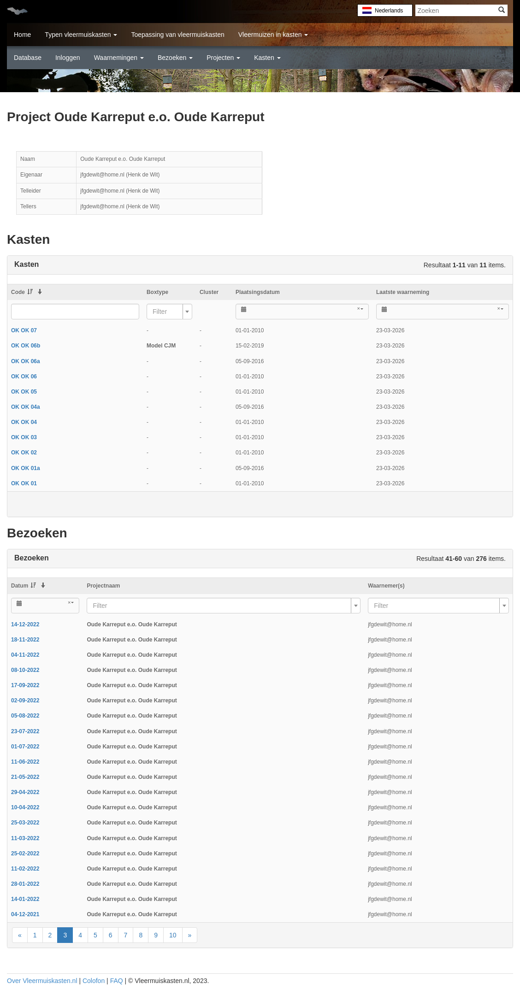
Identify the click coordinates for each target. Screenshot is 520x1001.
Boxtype (157, 292)
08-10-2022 (25, 670)
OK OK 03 (24, 437)
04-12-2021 (25, 914)
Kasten (267, 57)
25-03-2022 (25, 822)
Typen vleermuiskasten (81, 34)
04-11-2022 (25, 655)
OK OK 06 (24, 376)
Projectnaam (103, 586)
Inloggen (67, 57)
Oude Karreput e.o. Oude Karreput (132, 624)
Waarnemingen (119, 57)
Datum (23, 586)
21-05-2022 (25, 777)
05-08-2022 (25, 715)
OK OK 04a (25, 407)
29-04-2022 (25, 792)
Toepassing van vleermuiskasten (177, 34)
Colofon (94, 980)
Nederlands (388, 10)
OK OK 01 (24, 483)
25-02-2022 (25, 853)
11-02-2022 (25, 869)
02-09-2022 (25, 700)
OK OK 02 (24, 452)
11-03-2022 (25, 838)
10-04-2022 (25, 807)
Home (22, 34)
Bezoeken (175, 57)
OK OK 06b (25, 345)
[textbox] (167, 311)
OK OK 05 (24, 392)
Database (27, 57)
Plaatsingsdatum (258, 292)
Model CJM (161, 345)
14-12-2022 (25, 624)
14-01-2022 (25, 899)
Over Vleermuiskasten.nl (42, 980)
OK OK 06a (25, 361)
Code (22, 292)
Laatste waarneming (402, 292)
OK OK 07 (24, 330)
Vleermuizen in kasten (273, 34)
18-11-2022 (25, 639)
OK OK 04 (24, 422)
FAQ (116, 980)
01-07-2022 (25, 746)
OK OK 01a (25, 468)
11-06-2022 (25, 762)
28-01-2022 (25, 884)
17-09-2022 (25, 685)
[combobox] (169, 311)
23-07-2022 (25, 731)
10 (173, 935)
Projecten (223, 57)
